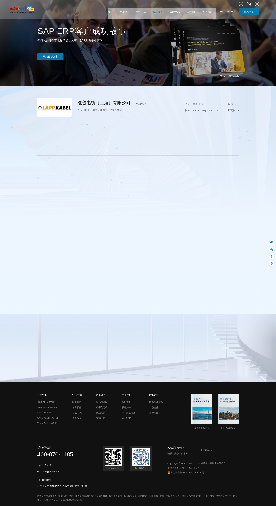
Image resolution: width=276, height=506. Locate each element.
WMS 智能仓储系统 (47, 423)
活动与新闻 (102, 402)
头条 (176, 453)
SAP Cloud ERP (45, 402)
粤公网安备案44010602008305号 (185, 472)
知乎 (169, 453)
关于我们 (191, 12)
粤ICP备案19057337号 (188, 468)
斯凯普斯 (126, 402)
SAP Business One (47, 407)
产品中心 (124, 12)
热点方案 (76, 417)
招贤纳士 (153, 412)
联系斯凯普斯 (156, 402)
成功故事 (158, 12)
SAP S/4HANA (44, 412)
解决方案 (141, 12)
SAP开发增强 (128, 412)
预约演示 (249, 11)
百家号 (184, 453)
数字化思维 (102, 407)
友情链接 (205, 450)
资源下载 (100, 417)
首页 (110, 12)
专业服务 (76, 407)
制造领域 (76, 402)
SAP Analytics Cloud (47, 417)
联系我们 (208, 12)
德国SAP (126, 417)
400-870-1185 (227, 11)
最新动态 (175, 12)
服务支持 (126, 407)
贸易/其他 (77, 412)
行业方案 (77, 395)
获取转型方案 (51, 56)
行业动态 (100, 412)
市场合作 (153, 407)
